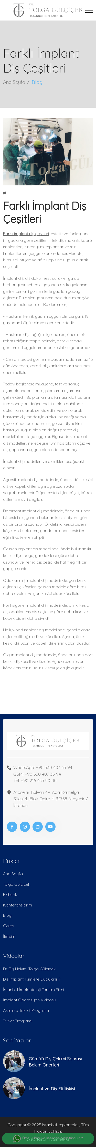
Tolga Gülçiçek (16, 884)
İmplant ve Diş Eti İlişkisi (52, 1088)
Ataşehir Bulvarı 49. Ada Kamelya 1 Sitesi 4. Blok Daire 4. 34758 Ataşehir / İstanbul (50, 799)
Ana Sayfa (14, 82)
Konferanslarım (17, 904)
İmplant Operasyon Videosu (29, 999)
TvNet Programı (17, 1020)
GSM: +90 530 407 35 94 (37, 774)
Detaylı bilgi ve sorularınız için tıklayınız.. (48, 1138)
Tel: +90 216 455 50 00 (35, 780)
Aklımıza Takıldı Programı (26, 1010)
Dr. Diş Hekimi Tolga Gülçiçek (29, 968)
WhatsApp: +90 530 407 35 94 (42, 767)
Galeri (8, 925)
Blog (7, 915)
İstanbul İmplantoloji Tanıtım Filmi (33, 989)
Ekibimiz (10, 894)
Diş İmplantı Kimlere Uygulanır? (31, 979)
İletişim (9, 936)
